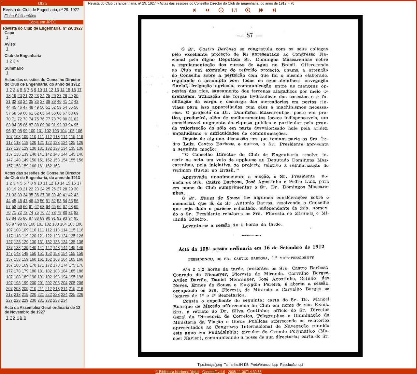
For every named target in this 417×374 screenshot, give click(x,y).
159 (25, 166)
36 (37, 101)
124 (64, 142)
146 (80, 154)
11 (45, 90)
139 (25, 154)
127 (9, 148)
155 (72, 160)
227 (9, 300)
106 (79, 131)
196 (80, 277)
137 (9, 154)
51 (48, 107)
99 (25, 131)
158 (17, 166)
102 (48, 131)
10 (39, 90)
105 (71, 131)
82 (76, 119)
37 (42, 101)
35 (31, 101)
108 (17, 136)
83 (8, 125)
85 (20, 125)
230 (33, 300)
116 (80, 136)
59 (20, 113)
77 (48, 119)
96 (8, 131)
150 (33, 160)
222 (48, 294)
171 (40, 265)
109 (25, 136)
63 (42, 113)
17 (79, 90)
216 (80, 288)
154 (64, 160)
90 (48, 125)
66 (59, 113)
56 (76, 107)
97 (14, 131)
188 (17, 277)
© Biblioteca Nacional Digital (177, 372)
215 (72, 288)
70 (8, 119)
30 (76, 95)
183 (56, 271)
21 (25, 95)
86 (25, 125)
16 (73, 90)
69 (76, 113)
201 (40, 283)
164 (64, 259)
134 (64, 148)
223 (56, 294)
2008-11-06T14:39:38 (245, 372)
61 (31, 113)
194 (64, 277)
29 (70, 95)
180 (33, 271)
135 (72, 148)
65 (53, 113)
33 (20, 101)
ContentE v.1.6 (213, 372)
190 (33, 277)
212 (48, 288)
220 (33, 294)
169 (25, 265)
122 (48, 142)
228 (17, 300)
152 (48, 160)
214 (64, 288)
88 (37, 125)
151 (40, 160)
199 (25, 283)
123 (56, 142)
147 (9, 160)
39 (53, 101)
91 (53, 125)
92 (59, 125)
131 (40, 148)
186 (80, 271)
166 (80, 259)
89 (42, 125)
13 (56, 90)
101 (39, 131)
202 (48, 283)
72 (20, 119)
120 (33, 142)
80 (65, 119)
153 (56, 160)
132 (48, 148)
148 (17, 160)
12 (51, 90)
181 (40, 271)
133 (56, 148)
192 (48, 277)
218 (17, 294)
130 (33, 148)
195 (72, 277)
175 (72, 265)
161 (40, 166)
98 (20, 131)
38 (48, 101)
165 (72, 259)
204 (64, 283)
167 (9, 265)
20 (20, 95)
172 (48, 265)
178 (17, 271)
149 (25, 160)
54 (65, 107)
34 (25, 101)
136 (80, 148)
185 (72, 271)
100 (32, 131)
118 (17, 142)
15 (68, 90)
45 (14, 107)
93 (65, 125)
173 (56, 265)
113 (56, 136)
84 (14, 125)
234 (64, 300)
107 (9, 136)
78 (53, 119)
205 (72, 283)
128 (17, 148)
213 (56, 288)
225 (72, 294)
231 (40, 300)
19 (14, 95)
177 (9, 271)
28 (65, 95)
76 (42, 119)
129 (25, 148)
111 (40, 136)
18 (8, 95)
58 (14, 113)
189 (25, 277)
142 (48, 154)
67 (65, 113)
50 (42, 107)
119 (25, 142)
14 (62, 90)
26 (53, 95)
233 (56, 300)
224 (64, 294)
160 (33, 166)
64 (48, 113)
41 (65, 101)
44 (8, 107)
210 (33, 288)
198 (17, 283)
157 (9, 166)
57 (8, 113)
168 (17, 265)
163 (56, 166)
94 (70, 125)
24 (42, 95)
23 (37, 95)
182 (48, 271)
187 (9, 277)
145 (72, 154)
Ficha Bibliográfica (20, 16)
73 (25, 119)
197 (9, 283)
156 (80, 160)
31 (8, 101)
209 (25, 288)
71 (14, 119)
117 (9, 142)
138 (17, 154)
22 (31, 95)
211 (40, 288)
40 (59, 101)
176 (80, 265)
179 (25, 271)
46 (20, 107)
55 (70, 107)
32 (14, 101)
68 (70, 113)
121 (40, 142)
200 (33, 283)
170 (33, 265)
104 (63, 131)
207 (9, 288)
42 (70, 101)
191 (40, 277)
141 (40, 154)
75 (37, 119)
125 (72, 142)
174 (64, 265)
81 (70, 119)
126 (80, 142)
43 (76, 101)
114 (64, 136)
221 (40, 294)
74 (31, 119)
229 (25, 300)
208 (17, 288)
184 (64, 271)
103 (55, 131)
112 (48, 136)
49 (37, 107)
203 (56, 283)
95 (76, 125)
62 (37, 113)
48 (31, 107)
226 (80, 294)
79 (59, 119)
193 (56, 277)
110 (33, 136)
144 (64, 154)
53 (59, 107)
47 (25, 107)
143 (56, 154)
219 (25, 294)
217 (9, 294)
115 (72, 136)
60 (25, 113)
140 (33, 154)
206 (80, 283)
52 (53, 107)
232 (48, 300)
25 (48, 95)
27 (59, 95)
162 (48, 166)
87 (31, 125)
